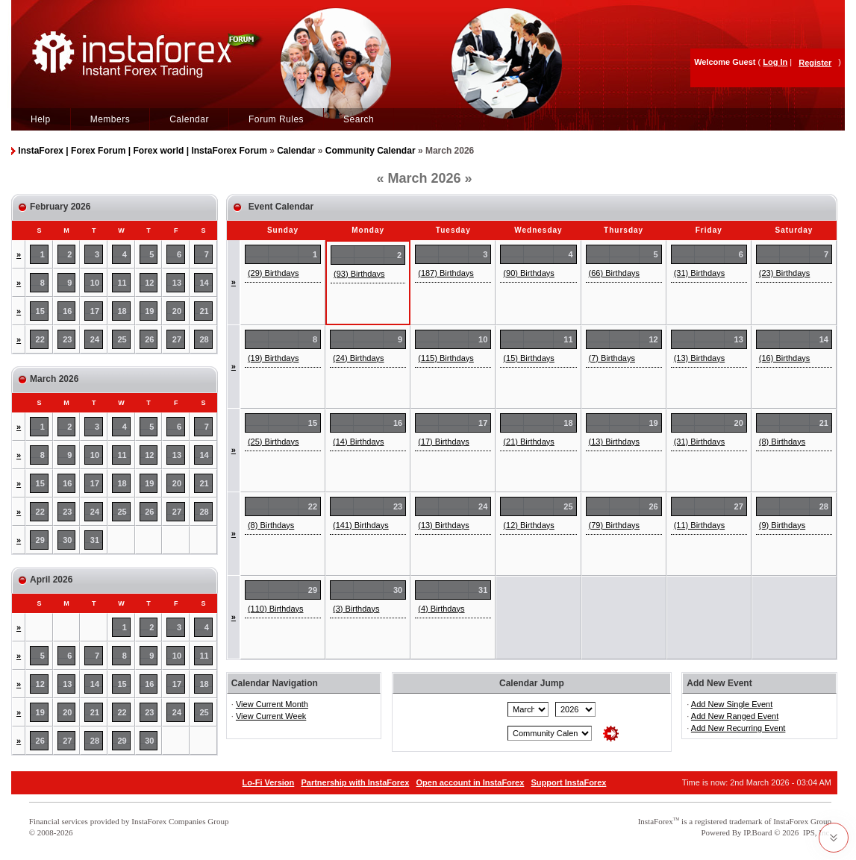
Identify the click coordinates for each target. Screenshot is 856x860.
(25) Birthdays (273, 441)
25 (122, 339)
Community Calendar (370, 150)
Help (41, 119)
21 (204, 311)
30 (67, 540)
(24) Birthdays (358, 358)
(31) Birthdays (699, 273)
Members (110, 119)
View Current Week (271, 716)
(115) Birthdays (446, 358)
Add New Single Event (731, 704)
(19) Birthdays (273, 358)
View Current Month (272, 704)
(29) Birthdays (273, 273)
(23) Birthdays (784, 273)
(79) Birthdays (614, 525)
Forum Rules (276, 119)
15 (40, 311)
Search (358, 119)
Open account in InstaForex (470, 782)
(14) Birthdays (358, 441)
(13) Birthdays (699, 358)
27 (176, 339)
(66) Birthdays (614, 273)
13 (176, 282)
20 (176, 311)
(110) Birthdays (276, 608)
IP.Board (757, 832)
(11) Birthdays (699, 525)
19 (149, 311)
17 (94, 311)
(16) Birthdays (784, 358)
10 (94, 282)
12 (149, 282)
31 (94, 540)
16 (67, 311)
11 (122, 282)
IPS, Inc (816, 832)
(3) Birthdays (356, 608)
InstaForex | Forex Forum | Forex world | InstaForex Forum (142, 150)
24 (94, 339)
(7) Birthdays (612, 358)
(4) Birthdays (441, 608)
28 (204, 339)
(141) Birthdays (361, 525)
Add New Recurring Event (738, 728)
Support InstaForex (569, 782)
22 (40, 339)
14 (204, 282)
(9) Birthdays (782, 525)
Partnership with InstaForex (355, 782)
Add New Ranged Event (734, 716)
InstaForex (655, 821)
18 (122, 311)
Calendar (189, 119)
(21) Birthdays (528, 441)
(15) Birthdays (528, 358)
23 (67, 339)
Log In (775, 61)
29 (40, 540)
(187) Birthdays (446, 273)
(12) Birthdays (528, 525)
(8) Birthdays (782, 441)
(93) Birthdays (359, 273)
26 (149, 339)
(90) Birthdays (528, 273)
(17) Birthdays (443, 441)
